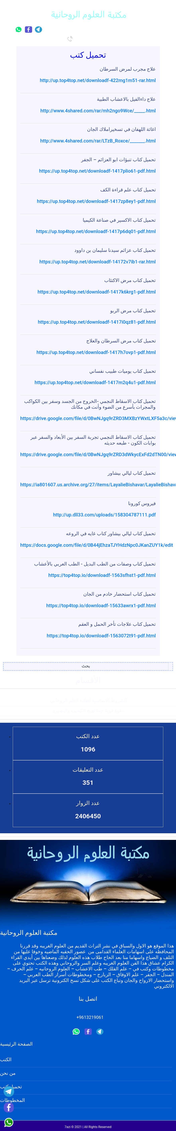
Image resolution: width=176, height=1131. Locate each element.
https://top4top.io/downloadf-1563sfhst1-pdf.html (102, 575)
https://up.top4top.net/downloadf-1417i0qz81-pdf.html (97, 322)
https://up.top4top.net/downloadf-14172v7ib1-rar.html (97, 262)
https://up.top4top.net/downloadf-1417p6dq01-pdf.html (96, 231)
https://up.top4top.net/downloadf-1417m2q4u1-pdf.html (95, 382)
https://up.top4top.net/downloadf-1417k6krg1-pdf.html (96, 292)
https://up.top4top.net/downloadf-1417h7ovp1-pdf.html (96, 352)
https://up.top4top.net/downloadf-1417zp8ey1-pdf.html (96, 201)
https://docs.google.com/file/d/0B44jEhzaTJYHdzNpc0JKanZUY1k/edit (96, 545)
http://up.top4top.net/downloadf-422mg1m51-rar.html (98, 80)
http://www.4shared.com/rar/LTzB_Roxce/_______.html (98, 141)
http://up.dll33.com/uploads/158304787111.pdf (104, 515)
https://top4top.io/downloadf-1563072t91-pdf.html (101, 636)
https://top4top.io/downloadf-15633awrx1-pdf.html (101, 605)
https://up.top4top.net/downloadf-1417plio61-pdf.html (97, 171)
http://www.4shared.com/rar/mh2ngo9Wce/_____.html (98, 111)
